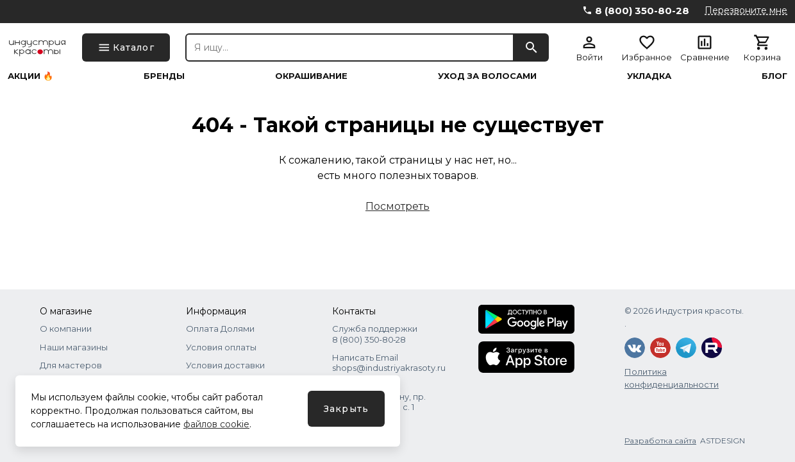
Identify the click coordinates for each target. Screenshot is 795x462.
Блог (774, 76)
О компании (66, 328)
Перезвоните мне (746, 10)
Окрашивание (311, 76)
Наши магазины (74, 347)
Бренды (164, 76)
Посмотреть (397, 206)
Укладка (649, 76)
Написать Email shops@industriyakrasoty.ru (389, 362)
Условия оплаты (221, 347)
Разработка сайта (660, 440)
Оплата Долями (220, 328)
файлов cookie (216, 424)
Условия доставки (225, 365)
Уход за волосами (487, 76)
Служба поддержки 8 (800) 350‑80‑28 (374, 333)
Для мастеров (71, 365)
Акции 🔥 (30, 76)
